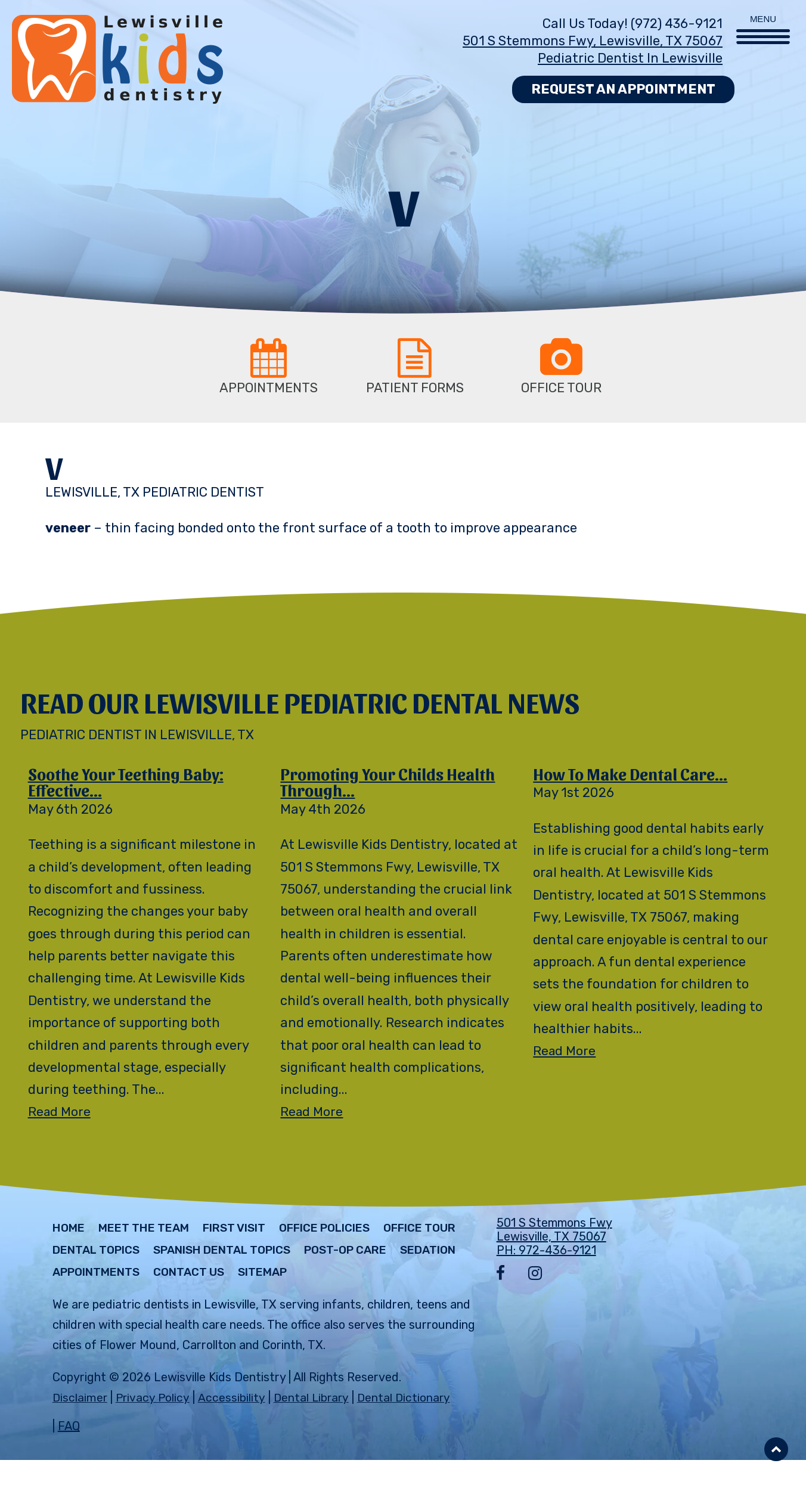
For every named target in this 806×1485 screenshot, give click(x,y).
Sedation (186, 1275)
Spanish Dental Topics (327, 1253)
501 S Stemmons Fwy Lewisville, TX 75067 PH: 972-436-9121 (554, 1239)
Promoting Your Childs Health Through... (391, 783)
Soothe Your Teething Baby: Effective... (130, 783)
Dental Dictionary (406, 1422)
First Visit (246, 1231)
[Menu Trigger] (763, 22)
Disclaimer (80, 1422)
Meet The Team (150, 1231)
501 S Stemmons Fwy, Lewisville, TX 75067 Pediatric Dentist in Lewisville (593, 49)
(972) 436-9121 (677, 23)
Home (70, 1231)
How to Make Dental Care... (633, 774)
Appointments (278, 1275)
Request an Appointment (623, 89)
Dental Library (312, 1422)
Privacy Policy (153, 1422)
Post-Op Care (97, 1275)
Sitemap (79, 1297)
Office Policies (344, 1231)
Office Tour (91, 1253)
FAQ (69, 1451)
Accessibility (232, 1422)
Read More (60, 1114)
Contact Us (377, 1275)
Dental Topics (191, 1253)
